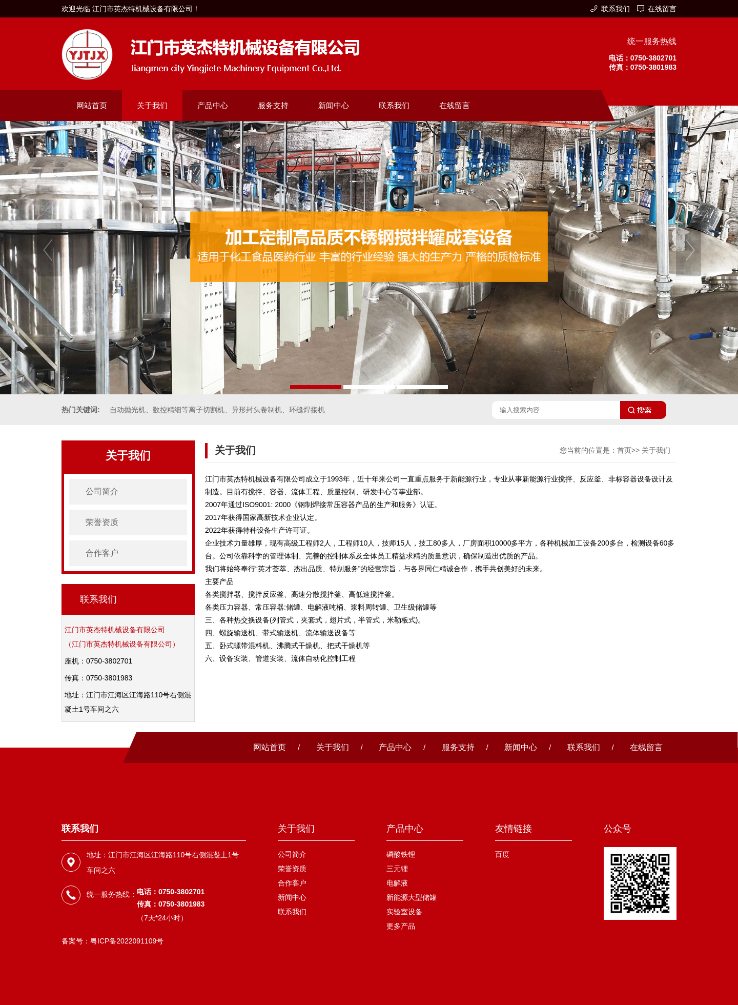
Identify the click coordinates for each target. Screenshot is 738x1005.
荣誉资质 (102, 522)
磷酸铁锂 (400, 854)
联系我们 (615, 9)
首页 (624, 450)
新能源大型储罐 (411, 897)
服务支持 (273, 105)
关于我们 (152, 105)
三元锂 (397, 869)
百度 (502, 854)
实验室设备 (404, 912)
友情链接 (513, 828)
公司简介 (102, 491)
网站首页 (91, 105)
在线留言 (662, 9)
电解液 (397, 883)
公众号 (617, 828)
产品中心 (212, 105)
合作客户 (102, 553)
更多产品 (400, 926)
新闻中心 (333, 105)
